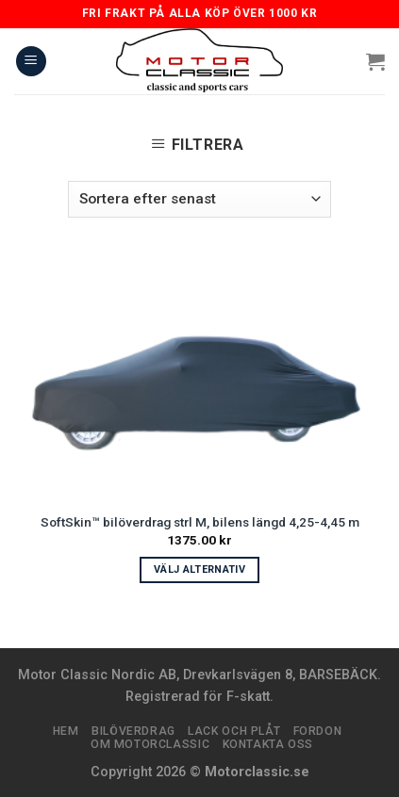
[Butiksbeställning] (199, 199)
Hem (66, 731)
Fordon (317, 731)
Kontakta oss (268, 744)
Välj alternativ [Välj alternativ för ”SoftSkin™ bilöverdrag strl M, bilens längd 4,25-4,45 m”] (199, 569)
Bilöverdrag (133, 731)
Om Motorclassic (150, 744)
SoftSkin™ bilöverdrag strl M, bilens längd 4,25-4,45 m (200, 521)
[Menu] (31, 61)
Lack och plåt (234, 731)
